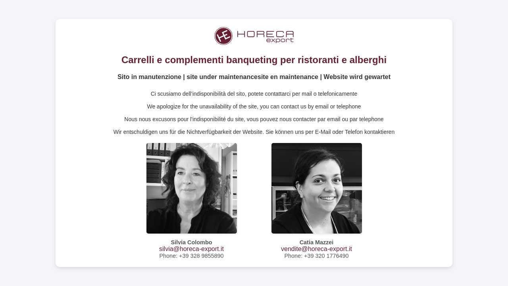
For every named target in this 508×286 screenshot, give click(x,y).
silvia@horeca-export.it (191, 248)
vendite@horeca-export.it (316, 248)
